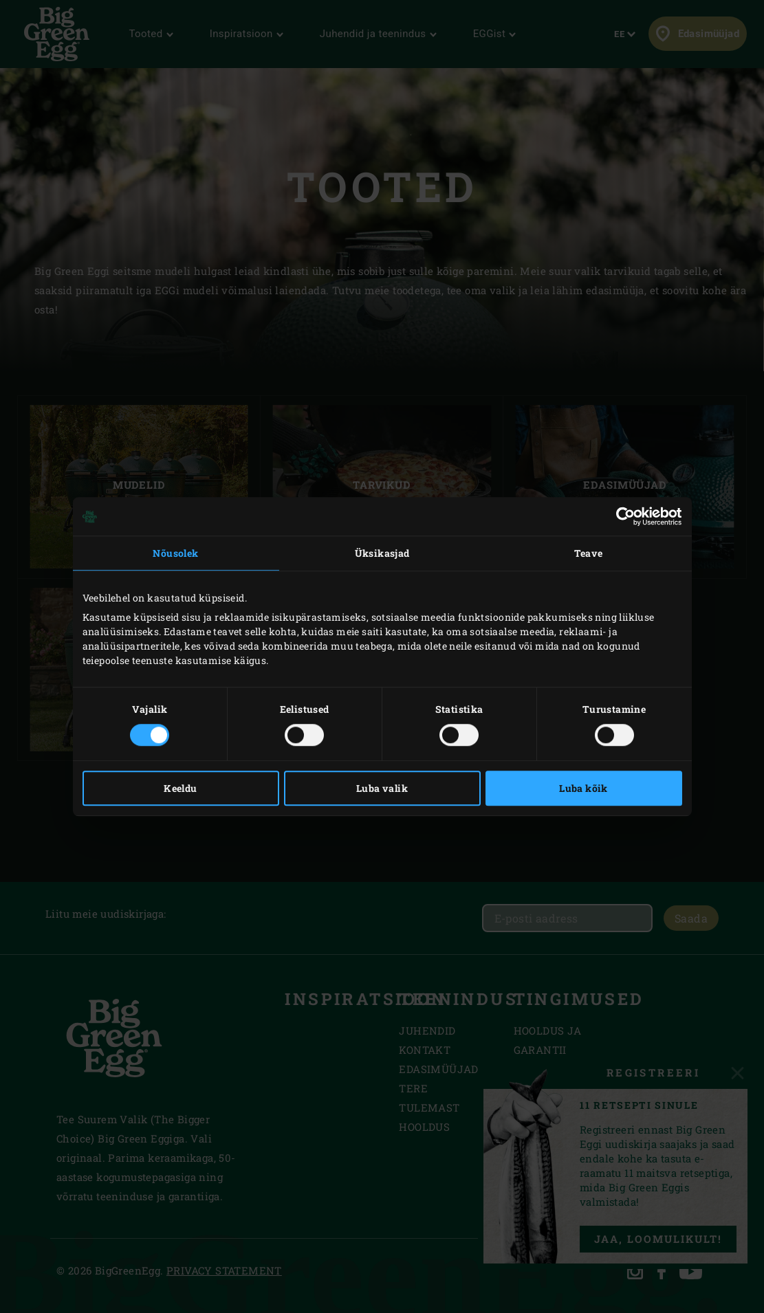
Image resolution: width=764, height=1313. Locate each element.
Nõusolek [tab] (175, 553)
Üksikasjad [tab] (382, 553)
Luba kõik (583, 788)
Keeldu (180, 788)
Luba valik (382, 788)
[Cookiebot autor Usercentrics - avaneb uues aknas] (622, 516)
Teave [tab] (588, 553)
